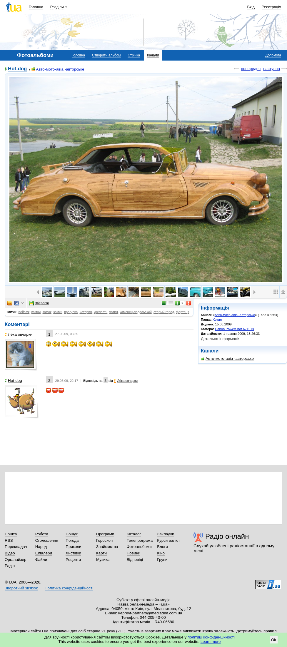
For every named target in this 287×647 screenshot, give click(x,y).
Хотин (217, 319)
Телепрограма (140, 540)
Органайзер (15, 559)
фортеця (182, 312)
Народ (41, 546)
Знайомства (107, 546)
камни (36, 312)
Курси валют (168, 540)
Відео (10, 553)
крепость (101, 312)
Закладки (165, 534)
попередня (251, 68)
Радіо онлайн (227, 536)
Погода (72, 540)
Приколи (73, 546)
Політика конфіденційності (69, 588)
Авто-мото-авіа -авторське (57, 69)
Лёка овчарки (18, 334)
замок (47, 312)
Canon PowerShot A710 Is (234, 329)
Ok (273, 640)
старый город (163, 312)
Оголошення (46, 540)
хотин (113, 312)
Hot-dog (17, 68)
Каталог (134, 534)
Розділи (57, 7)
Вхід (251, 7)
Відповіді (135, 559)
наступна (271, 68)
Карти (101, 553)
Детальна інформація (220, 339)
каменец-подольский (136, 312)
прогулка (71, 312)
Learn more (211, 641)
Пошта (11, 534)
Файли (41, 559)
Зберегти (39, 303)
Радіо (10, 566)
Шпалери (43, 553)
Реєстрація (271, 7)
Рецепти (73, 559)
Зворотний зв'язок (21, 588)
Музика (102, 559)
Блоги (162, 546)
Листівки (73, 553)
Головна (36, 7)
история (85, 312)
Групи (162, 559)
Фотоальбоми (139, 546)
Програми (105, 534)
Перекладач (16, 546)
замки (57, 312)
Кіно (161, 553)
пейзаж (24, 312)
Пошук (72, 534)
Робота (41, 534)
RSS (9, 540)
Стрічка (134, 55)
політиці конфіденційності (211, 637)
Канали (153, 55)
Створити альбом (106, 55)
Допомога (273, 55)
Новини (134, 553)
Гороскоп (104, 540)
